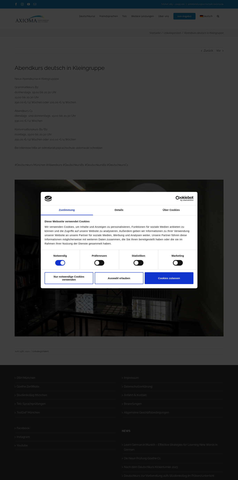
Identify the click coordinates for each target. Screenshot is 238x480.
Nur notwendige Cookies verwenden (69, 278)
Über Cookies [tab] (171, 210)
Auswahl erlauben (119, 278)
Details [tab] (119, 210)
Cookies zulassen (169, 278)
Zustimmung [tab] (67, 210)
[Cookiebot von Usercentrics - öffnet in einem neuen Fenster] (178, 198)
